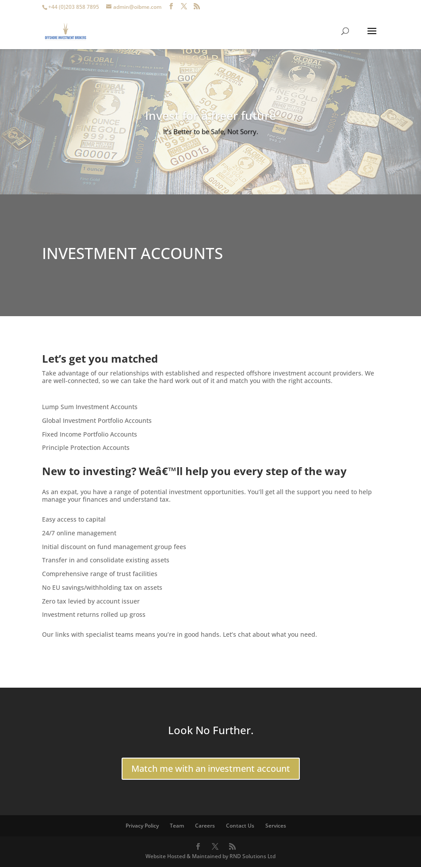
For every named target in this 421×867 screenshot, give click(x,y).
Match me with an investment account (210, 768)
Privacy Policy (142, 825)
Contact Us (240, 825)
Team (177, 825)
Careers (205, 825)
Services (275, 825)
